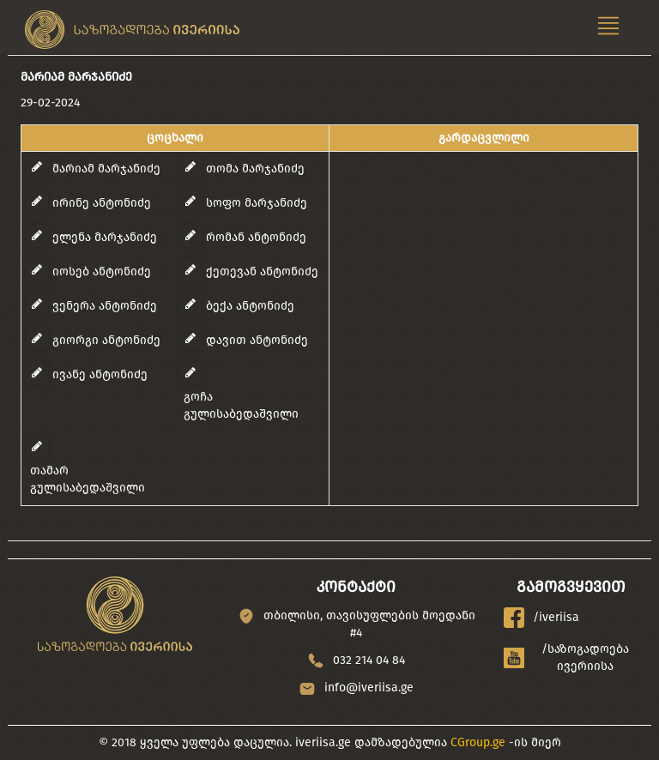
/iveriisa (541, 617)
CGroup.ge (477, 742)
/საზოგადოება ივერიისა (567, 657)
